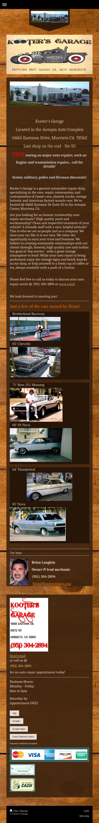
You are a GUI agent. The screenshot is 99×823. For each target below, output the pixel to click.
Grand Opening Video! (23, 736)
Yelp (14, 713)
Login (86, 810)
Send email (18, 656)
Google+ (16, 721)
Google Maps (18, 729)
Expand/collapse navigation (49, 4)
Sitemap (24, 810)
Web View (84, 816)
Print (14, 810)
